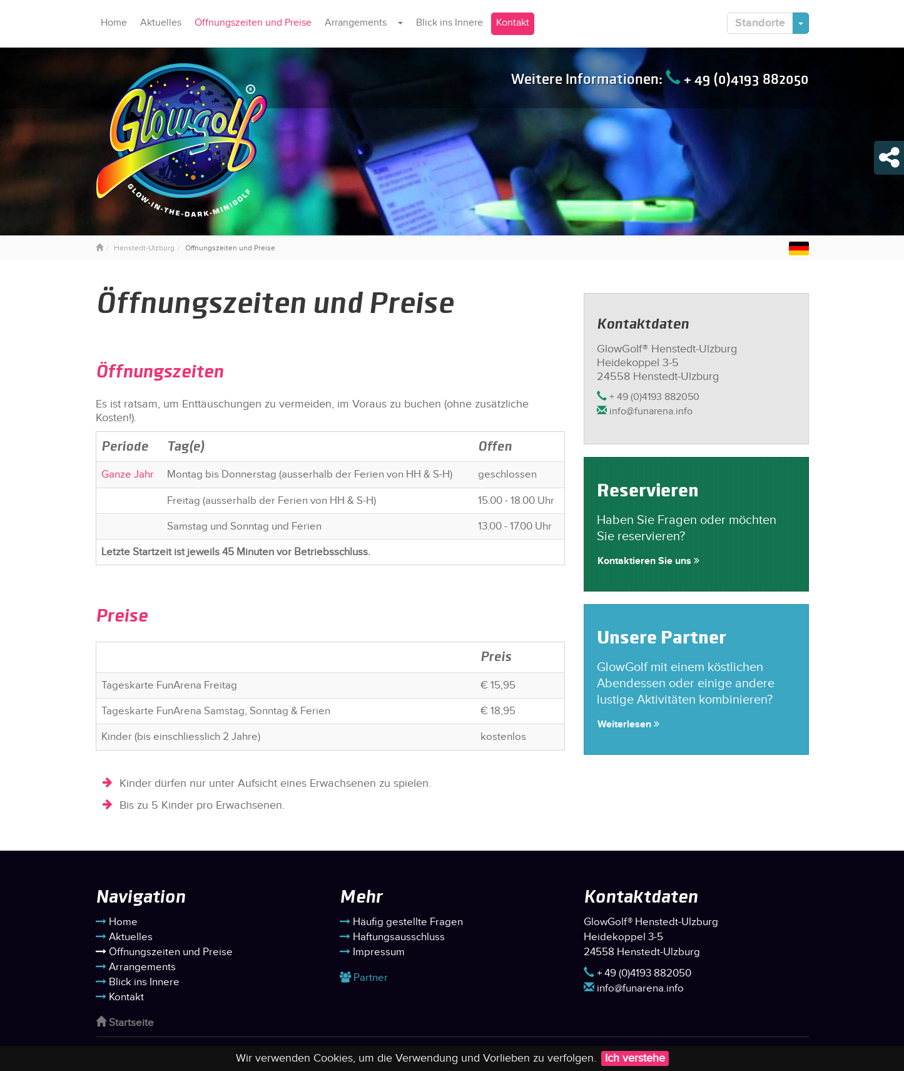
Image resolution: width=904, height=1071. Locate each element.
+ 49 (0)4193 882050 (737, 78)
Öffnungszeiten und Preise (253, 23)
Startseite (125, 1023)
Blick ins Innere (449, 23)
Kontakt (512, 23)
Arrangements (356, 23)
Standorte (760, 23)
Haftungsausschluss (392, 937)
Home (114, 23)
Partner (364, 977)
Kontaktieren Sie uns (648, 561)
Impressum (372, 952)
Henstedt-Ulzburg (144, 247)
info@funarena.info (645, 412)
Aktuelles (160, 23)
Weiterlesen (628, 724)
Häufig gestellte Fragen (401, 922)
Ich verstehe (635, 1058)
